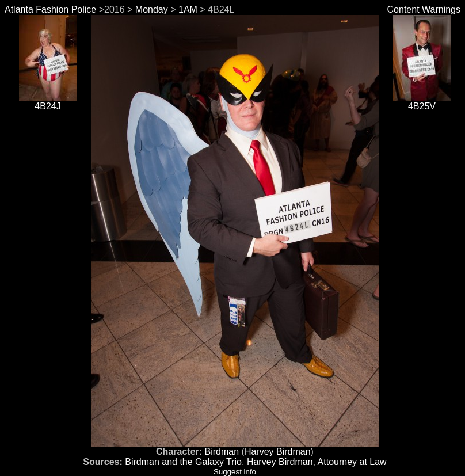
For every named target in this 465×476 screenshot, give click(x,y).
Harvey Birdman (278, 451)
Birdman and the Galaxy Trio (183, 462)
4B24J (48, 102)
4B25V (422, 102)
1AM (187, 9)
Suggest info (235, 471)
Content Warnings (423, 9)
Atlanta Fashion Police (50, 9)
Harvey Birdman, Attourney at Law (317, 462)
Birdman (222, 451)
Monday (151, 9)
